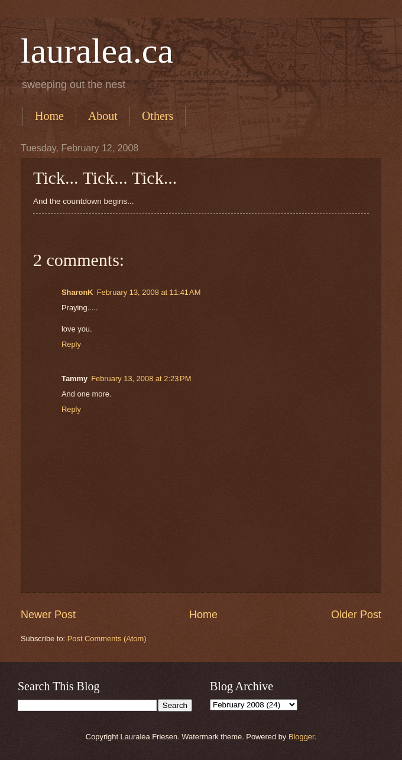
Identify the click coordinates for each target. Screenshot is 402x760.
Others (157, 115)
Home (49, 115)
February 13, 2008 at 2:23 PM (141, 378)
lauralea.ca (97, 50)
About (103, 115)
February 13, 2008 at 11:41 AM (149, 292)
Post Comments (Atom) (107, 638)
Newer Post (48, 615)
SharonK (77, 292)
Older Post (356, 615)
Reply (71, 344)
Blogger (301, 736)
